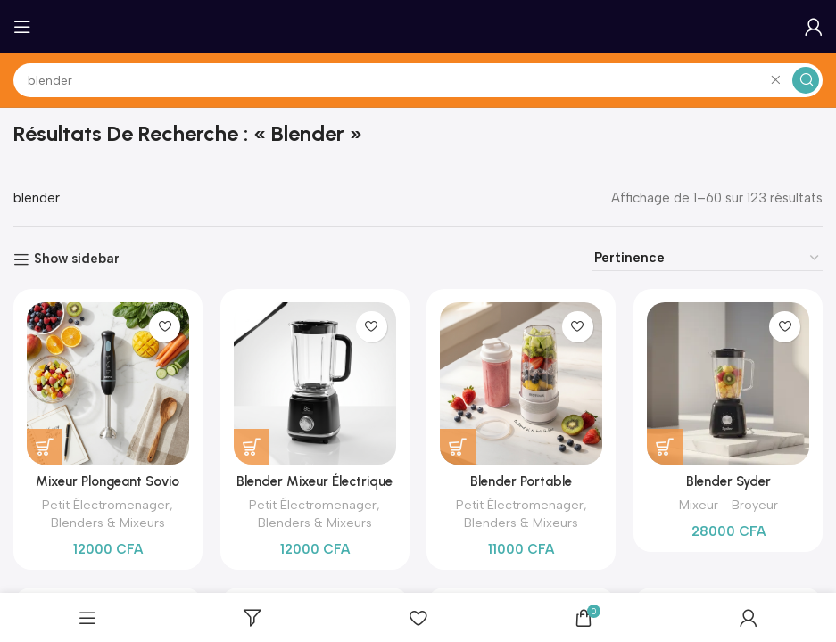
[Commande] (707, 258)
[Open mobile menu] (22, 27)
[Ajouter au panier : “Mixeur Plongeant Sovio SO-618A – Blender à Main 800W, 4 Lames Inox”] (44, 447)
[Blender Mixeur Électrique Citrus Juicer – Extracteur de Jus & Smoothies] (315, 383)
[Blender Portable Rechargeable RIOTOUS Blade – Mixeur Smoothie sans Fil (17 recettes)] (522, 383)
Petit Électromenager (106, 505)
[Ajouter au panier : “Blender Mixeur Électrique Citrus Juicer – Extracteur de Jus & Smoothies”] (251, 447)
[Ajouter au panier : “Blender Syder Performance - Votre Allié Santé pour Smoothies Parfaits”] (665, 447)
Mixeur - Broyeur (728, 505)
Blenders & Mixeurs (108, 522)
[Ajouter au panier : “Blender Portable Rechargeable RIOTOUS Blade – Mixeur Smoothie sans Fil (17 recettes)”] (458, 447)
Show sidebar (77, 259)
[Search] (418, 80)
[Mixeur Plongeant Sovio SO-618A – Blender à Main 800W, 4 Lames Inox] (108, 383)
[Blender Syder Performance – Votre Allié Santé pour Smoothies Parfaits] (728, 383)
